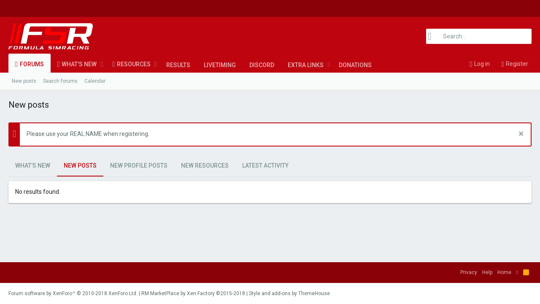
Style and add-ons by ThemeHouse (289, 293)
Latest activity (265, 165)
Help (487, 272)
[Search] (479, 36)
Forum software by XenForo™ (73, 293)
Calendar (94, 81)
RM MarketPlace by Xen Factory (193, 293)
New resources (205, 165)
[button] (101, 64)
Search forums (60, 81)
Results (178, 65)
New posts (24, 81)
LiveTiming (220, 65)
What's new (79, 64)
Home (504, 272)
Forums (32, 64)
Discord (261, 65)
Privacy (468, 272)
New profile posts (138, 165)
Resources (134, 64)
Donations (355, 65)
